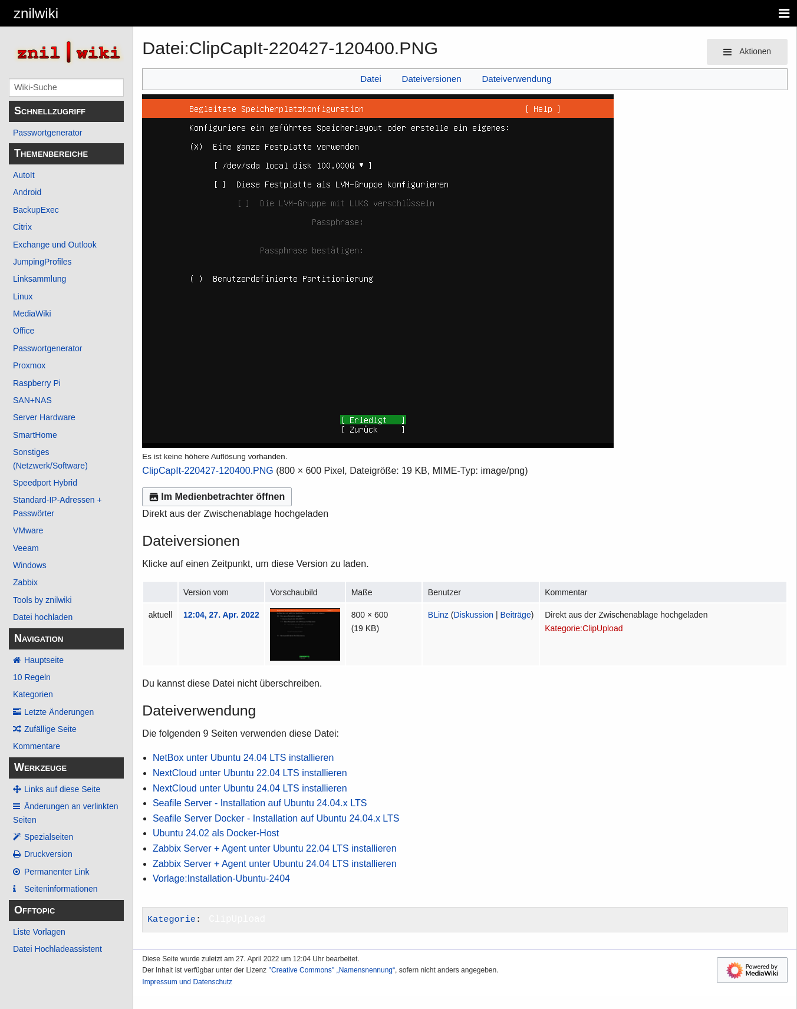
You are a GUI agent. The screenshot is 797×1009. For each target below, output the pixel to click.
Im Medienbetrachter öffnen (217, 497)
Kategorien (33, 694)
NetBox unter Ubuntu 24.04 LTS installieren (243, 758)
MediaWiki (32, 313)
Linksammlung (39, 278)
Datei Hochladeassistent (57, 949)
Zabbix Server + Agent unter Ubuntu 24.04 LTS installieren (275, 864)
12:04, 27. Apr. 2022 (221, 614)
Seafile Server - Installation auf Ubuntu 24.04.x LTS (260, 803)
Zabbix (25, 582)
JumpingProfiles (42, 261)
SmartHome (35, 435)
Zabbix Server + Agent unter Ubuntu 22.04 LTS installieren (275, 848)
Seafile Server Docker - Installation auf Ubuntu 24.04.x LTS (276, 818)
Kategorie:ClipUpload (584, 628)
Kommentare (36, 746)
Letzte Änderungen (59, 712)
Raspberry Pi (37, 383)
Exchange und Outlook (55, 244)
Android (27, 192)
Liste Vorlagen (39, 932)
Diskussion (473, 614)
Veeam (26, 548)
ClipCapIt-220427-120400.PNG (207, 471)
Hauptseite (44, 660)
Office (23, 330)
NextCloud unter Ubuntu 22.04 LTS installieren (250, 773)
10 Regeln (32, 677)
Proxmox (29, 365)
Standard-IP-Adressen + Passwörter (57, 506)
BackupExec (36, 210)
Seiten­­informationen (61, 888)
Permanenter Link (57, 871)
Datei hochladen (43, 617)
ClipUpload (237, 919)
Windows (30, 565)
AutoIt (24, 175)
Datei (370, 79)
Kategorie (171, 919)
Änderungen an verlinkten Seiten (65, 813)
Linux (22, 296)
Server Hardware (44, 417)
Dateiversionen (431, 79)
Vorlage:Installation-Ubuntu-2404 (221, 878)
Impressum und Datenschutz (187, 982)
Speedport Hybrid (45, 482)
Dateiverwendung (516, 79)
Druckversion (48, 854)
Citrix (22, 227)
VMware (28, 530)
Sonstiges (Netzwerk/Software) (50, 458)
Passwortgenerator (48, 132)
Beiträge (515, 614)
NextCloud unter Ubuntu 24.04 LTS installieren (250, 788)
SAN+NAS (32, 400)
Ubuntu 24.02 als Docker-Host (216, 833)
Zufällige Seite (50, 729)
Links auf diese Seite (62, 789)
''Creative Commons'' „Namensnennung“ (331, 970)
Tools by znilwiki (42, 600)
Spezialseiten (48, 837)
